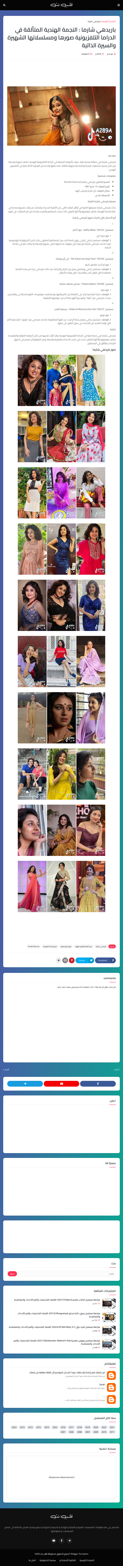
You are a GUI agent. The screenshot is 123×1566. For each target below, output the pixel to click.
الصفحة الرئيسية (109, 21)
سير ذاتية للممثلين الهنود (83, 946)
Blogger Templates (79, 1554)
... (104, 1396)
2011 (112, 1432)
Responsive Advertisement (61, 1477)
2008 (79, 1432)
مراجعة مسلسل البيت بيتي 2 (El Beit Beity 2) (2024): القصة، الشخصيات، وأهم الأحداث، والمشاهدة (54, 1327)
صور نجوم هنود (66, 946)
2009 (96, 1432)
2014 (38, 1427)
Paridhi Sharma (33, 946)
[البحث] (66, 1273)
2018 (79, 1427)
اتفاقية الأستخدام (68, 1560)
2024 (55, 1427)
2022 (104, 1427)
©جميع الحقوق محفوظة (59, 1554)
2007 (87, 1432)
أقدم (7, 1069)
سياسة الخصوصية (48, 1560)
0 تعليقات (85, 54)
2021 (112, 1427)
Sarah (102, 1384)
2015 (47, 1427)
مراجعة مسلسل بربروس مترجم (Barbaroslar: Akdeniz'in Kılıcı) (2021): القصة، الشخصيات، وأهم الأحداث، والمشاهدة (57, 1342)
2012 (30, 1427)
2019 (87, 1427)
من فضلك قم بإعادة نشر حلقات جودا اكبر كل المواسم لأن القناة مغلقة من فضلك (67, 1372)
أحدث (116, 1069)
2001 (63, 1432)
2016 (63, 1427)
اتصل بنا (32, 1560)
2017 (71, 1427)
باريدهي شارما (94, 21)
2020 (96, 1427)
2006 (71, 1432)
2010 (104, 1432)
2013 (22, 1427)
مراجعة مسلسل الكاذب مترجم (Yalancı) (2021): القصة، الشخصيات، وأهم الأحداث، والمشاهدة (57, 1299)
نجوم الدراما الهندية (50, 946)
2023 (14, 1427)
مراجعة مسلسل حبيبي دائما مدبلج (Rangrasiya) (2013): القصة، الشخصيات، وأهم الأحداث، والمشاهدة (58, 1315)
